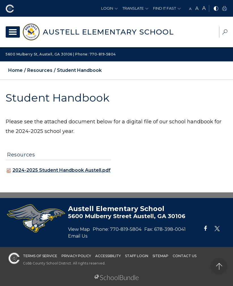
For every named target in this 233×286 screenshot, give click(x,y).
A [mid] (196, 8)
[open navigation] (13, 32)
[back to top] (219, 266)
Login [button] (107, 8)
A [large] (204, 8)
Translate (133, 8)
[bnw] (216, 9)
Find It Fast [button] (164, 8)
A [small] (190, 9)
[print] (224, 9)
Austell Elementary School (108, 31)
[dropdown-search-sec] (224, 32)
